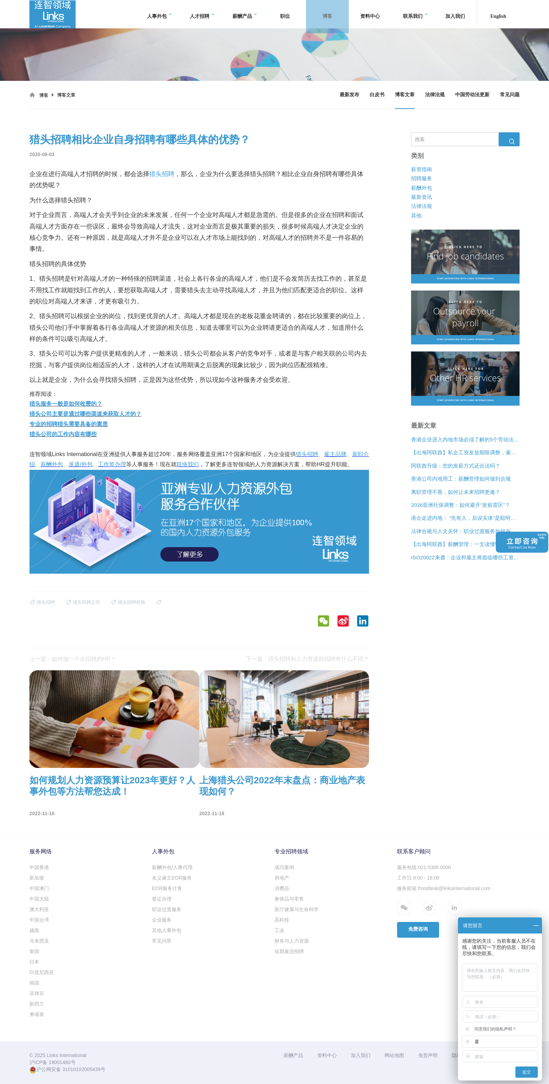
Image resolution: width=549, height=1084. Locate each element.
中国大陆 (39, 898)
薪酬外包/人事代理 (172, 867)
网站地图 (394, 1055)
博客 (330, 14)
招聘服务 (421, 178)
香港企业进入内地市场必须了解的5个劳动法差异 (465, 439)
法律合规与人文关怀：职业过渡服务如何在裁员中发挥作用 (465, 531)
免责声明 (428, 1055)
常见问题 (510, 94)
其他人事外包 (166, 930)
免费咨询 (418, 929)
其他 (416, 215)
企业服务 (162, 919)
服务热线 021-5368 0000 (424, 867)
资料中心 (370, 13)
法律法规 (435, 94)
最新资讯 (421, 197)
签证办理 (162, 898)
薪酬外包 (421, 188)
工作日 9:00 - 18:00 (418, 877)
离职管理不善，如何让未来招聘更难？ (455, 492)
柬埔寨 (36, 1014)
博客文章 (405, 94)
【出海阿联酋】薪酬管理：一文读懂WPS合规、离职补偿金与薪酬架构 (465, 544)
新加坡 (36, 877)
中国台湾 (39, 919)
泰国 (34, 951)
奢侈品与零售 (289, 898)
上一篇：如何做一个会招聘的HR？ (72, 659)
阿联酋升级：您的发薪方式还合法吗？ (455, 466)
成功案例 (284, 867)
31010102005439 (81, 1069)
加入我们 (455, 13)
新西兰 (36, 1003)
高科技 (281, 919)
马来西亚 (39, 940)
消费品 (281, 888)
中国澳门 (39, 888)
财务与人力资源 (291, 940)
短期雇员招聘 (289, 951)
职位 (285, 13)
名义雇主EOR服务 (172, 877)
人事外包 (159, 14)
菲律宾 (36, 993)
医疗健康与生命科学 (296, 909)
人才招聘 (202, 14)
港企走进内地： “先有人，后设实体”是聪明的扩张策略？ (465, 518)
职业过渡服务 (166, 909)
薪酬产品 (244, 14)
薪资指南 (421, 169)
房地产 (281, 877)
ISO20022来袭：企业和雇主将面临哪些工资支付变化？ (465, 557)
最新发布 (349, 94)
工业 (279, 930)
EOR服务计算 (167, 888)
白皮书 (377, 94)
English (498, 13)
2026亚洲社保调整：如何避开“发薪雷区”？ (460, 505)
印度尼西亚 (41, 972)
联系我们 (415, 14)
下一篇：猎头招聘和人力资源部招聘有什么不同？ (307, 659)
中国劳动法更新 (472, 94)
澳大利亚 (39, 909)
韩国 (34, 982)
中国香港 (39, 867)
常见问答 (162, 940)
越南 (34, 930)
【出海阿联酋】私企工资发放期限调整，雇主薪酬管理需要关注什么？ (465, 453)
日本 (34, 961)
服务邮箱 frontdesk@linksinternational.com (443, 888)
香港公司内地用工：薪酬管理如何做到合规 (461, 479)
